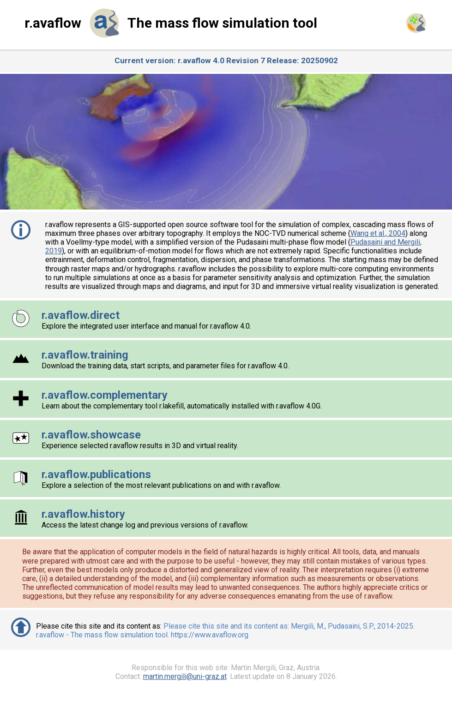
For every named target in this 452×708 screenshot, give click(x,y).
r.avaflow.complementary (105, 395)
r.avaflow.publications (96, 474)
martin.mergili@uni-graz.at (185, 676)
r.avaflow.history (83, 514)
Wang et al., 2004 (377, 233)
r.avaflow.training (85, 354)
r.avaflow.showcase (91, 434)
